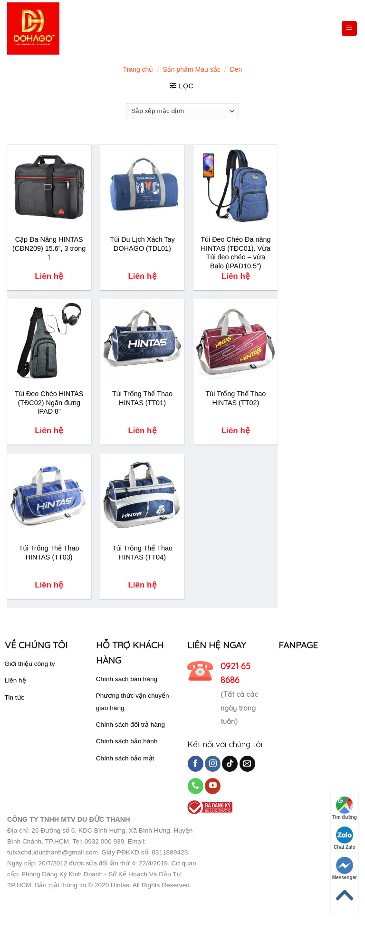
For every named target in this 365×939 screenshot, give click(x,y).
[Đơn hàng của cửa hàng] (182, 111)
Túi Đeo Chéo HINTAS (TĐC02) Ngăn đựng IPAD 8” (49, 402)
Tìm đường (344, 808)
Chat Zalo (344, 838)
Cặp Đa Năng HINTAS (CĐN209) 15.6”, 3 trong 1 (49, 248)
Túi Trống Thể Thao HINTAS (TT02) (235, 398)
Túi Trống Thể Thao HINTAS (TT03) (49, 552)
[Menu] (349, 29)
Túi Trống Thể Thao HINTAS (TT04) (142, 552)
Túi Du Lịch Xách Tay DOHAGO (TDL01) (142, 244)
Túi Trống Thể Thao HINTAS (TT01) (142, 398)
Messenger (344, 868)
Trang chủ (138, 69)
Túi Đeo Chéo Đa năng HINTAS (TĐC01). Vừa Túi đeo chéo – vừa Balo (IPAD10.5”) (235, 253)
